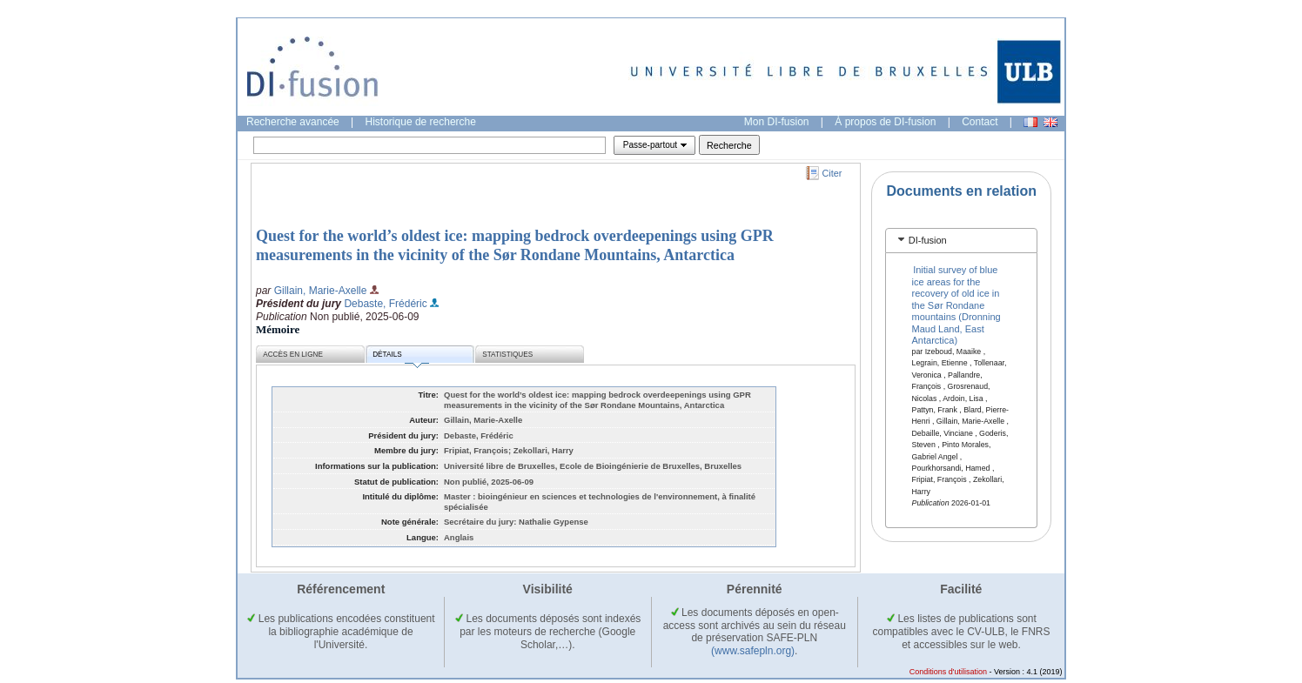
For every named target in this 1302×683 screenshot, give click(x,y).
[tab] (961, 240)
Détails (400, 357)
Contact (979, 122)
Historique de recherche (421, 122)
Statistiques (507, 354)
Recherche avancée (292, 122)
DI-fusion (928, 240)
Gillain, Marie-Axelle (320, 291)
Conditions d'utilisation (948, 671)
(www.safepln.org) (753, 651)
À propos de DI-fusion (885, 122)
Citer (832, 173)
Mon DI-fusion (776, 122)
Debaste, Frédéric (385, 304)
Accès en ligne (293, 354)
